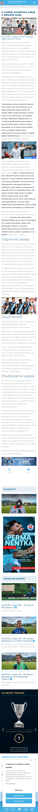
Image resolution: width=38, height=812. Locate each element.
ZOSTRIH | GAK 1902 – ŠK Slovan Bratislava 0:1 (18, 606)
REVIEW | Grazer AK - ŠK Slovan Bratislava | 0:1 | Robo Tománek (18, 640)
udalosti (6, 454)
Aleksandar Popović (24, 671)
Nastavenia (19, 790)
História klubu (19, 732)
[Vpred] (35, 718)
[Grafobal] (10, 754)
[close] (31, 760)
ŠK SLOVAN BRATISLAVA (17, 2)
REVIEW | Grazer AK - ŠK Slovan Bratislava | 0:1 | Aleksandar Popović (17, 676)
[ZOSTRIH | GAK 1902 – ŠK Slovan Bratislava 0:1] (19, 591)
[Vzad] (2, 718)
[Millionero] (29, 754)
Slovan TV (15, 602)
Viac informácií (10, 783)
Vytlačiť (28, 472)
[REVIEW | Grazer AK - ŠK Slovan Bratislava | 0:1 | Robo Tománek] (19, 625)
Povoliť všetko (19, 801)
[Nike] (19, 745)
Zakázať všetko (19, 795)
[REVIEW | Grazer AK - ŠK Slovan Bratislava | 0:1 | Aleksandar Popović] (19, 661)
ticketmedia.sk (8, 70)
